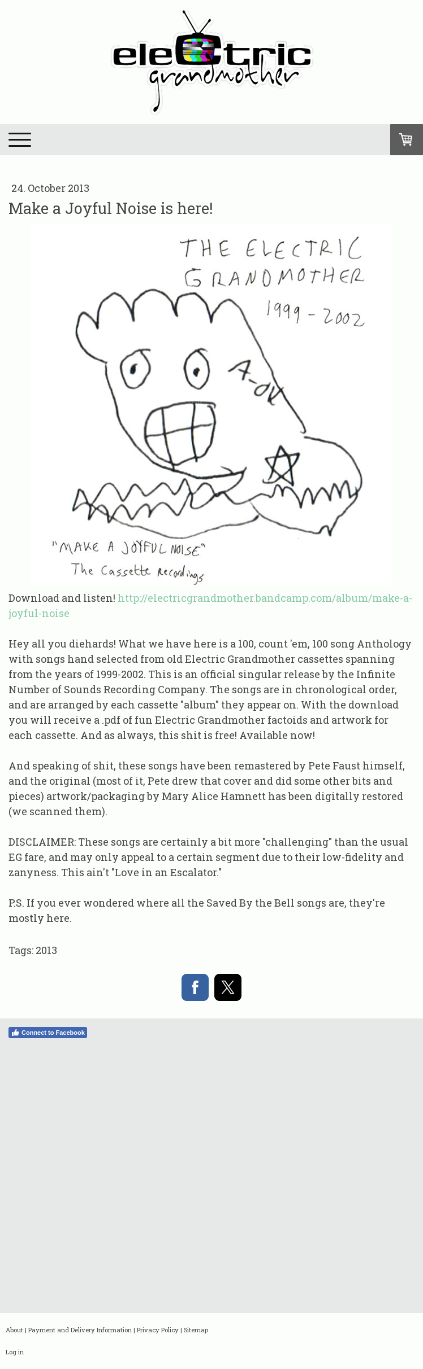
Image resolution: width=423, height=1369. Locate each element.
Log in (15, 1352)
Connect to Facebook (48, 1032)
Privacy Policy (158, 1330)
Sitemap (196, 1330)
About (14, 1330)
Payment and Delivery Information (80, 1330)
